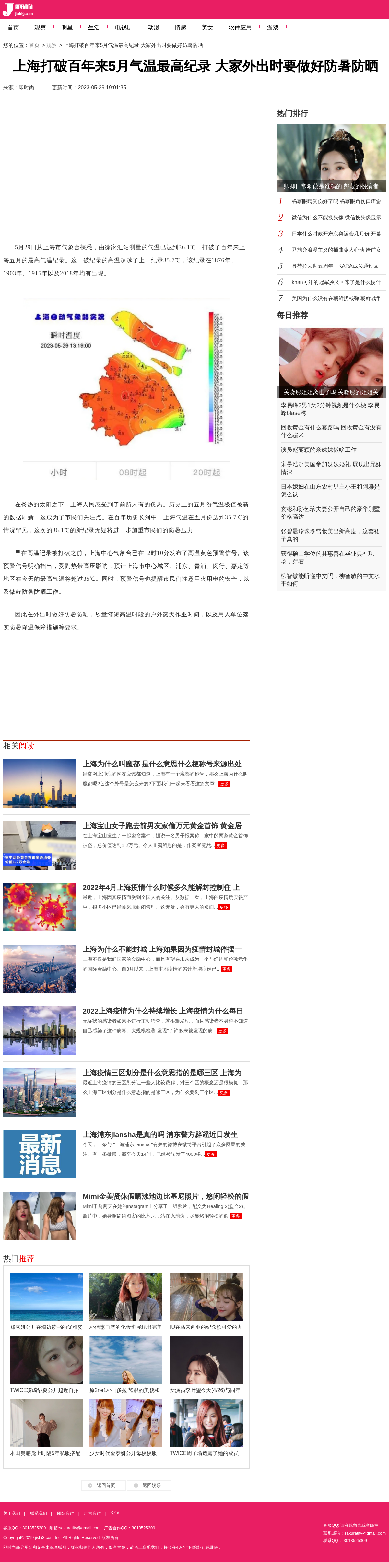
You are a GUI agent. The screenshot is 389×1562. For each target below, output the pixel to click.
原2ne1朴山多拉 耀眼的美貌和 (124, 1390)
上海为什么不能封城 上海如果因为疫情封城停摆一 (162, 949)
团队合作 (65, 1513)
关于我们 (11, 1513)
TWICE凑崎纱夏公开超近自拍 (44, 1390)
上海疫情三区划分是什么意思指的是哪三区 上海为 (162, 1073)
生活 (94, 27)
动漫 (153, 27)
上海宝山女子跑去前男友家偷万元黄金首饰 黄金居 (162, 826)
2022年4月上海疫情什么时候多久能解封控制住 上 (161, 888)
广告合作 (92, 1513)
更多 (224, 783)
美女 (207, 27)
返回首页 (106, 1485)
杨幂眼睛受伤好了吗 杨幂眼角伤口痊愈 (336, 201)
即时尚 (26, 87)
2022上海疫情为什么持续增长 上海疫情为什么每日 (163, 1011)
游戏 (273, 27)
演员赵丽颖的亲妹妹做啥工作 (319, 450)
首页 (13, 27)
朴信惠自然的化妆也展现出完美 (125, 1327)
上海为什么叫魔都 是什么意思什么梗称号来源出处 (162, 764)
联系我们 (38, 1513)
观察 (40, 27)
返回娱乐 (152, 1485)
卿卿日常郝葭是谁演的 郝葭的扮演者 (331, 186)
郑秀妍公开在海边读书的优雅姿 (46, 1327)
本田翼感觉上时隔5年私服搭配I (46, 1453)
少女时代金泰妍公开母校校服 (123, 1453)
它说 (115, 1513)
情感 (180, 27)
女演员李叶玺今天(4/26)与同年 (205, 1390)
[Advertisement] (64, 172)
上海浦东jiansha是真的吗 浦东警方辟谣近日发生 (160, 1135)
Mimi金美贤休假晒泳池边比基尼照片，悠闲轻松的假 (166, 1196)
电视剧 (124, 27)
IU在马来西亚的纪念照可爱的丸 (206, 1327)
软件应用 (240, 27)
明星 (67, 27)
